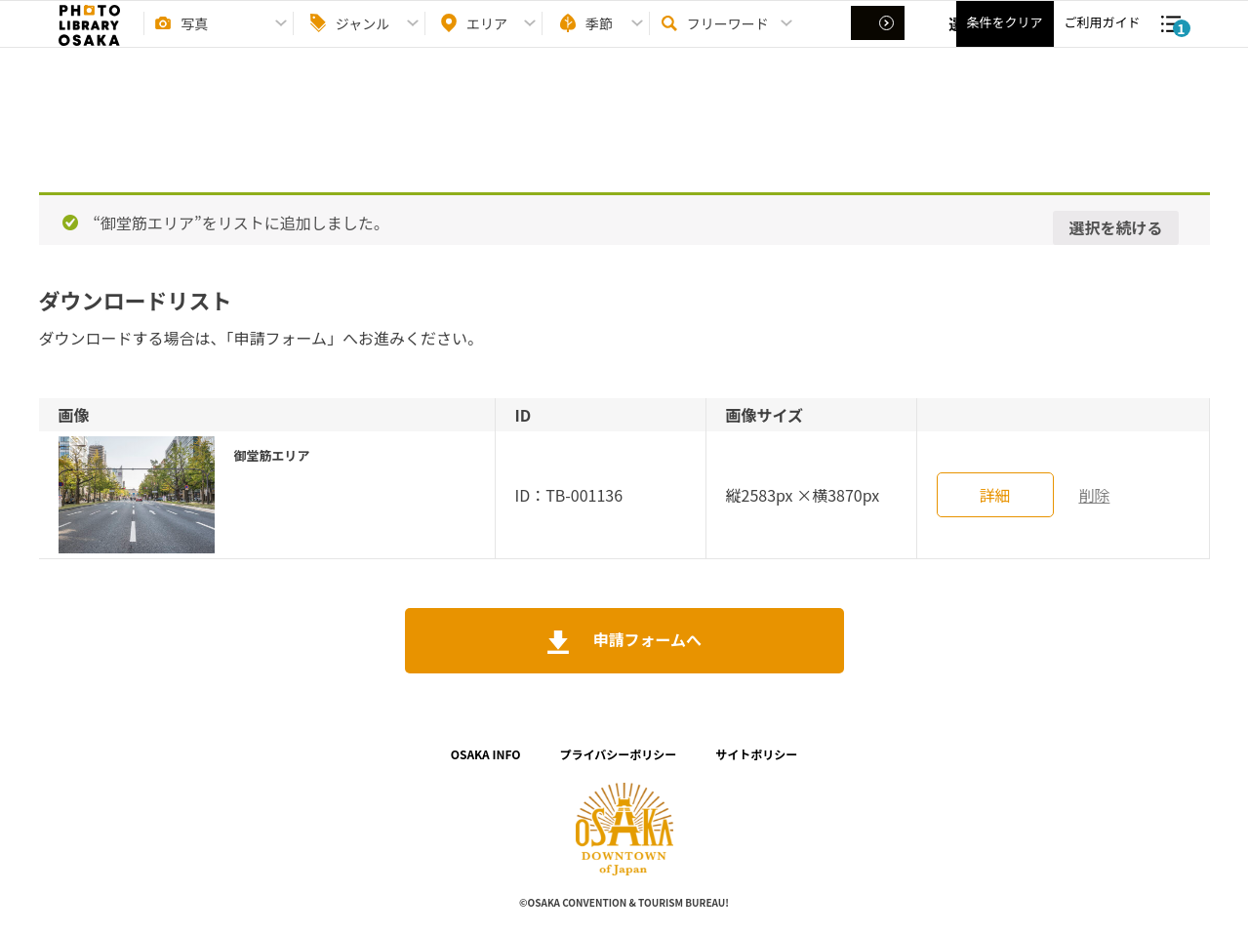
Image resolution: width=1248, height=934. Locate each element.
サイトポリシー (756, 754)
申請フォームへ (645, 639)
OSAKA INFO (486, 754)
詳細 (994, 495)
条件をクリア (1004, 39)
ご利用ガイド (1102, 39)
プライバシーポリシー (618, 754)
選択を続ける (1115, 227)
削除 (1093, 495)
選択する (880, 40)
